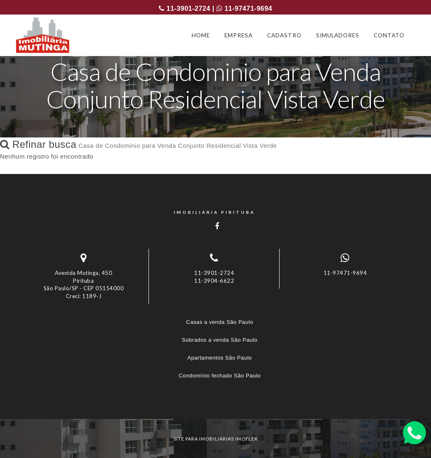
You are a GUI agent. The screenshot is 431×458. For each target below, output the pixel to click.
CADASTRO (284, 35)
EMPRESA (238, 35)
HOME (201, 35)
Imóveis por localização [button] (54, 404)
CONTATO (389, 35)
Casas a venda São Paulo (219, 322)
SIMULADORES (337, 35)
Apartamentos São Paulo (219, 358)
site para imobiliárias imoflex (215, 438)
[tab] (216, 404)
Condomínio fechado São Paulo (220, 375)
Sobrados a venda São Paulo (219, 340)
